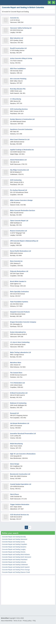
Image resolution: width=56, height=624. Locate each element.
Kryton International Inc (18, 332)
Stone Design (14, 464)
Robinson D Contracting (18, 403)
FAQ (34, 620)
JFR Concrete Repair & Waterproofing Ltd (24, 241)
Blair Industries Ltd (16, 38)
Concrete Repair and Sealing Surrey (13, 542)
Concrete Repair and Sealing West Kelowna (16, 554)
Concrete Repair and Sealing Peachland (14, 559)
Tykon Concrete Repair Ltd (19, 220)
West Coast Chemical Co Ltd (19, 139)
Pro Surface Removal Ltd (18, 190)
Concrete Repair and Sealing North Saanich (16, 567)
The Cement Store (16, 372)
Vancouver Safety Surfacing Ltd (20, 28)
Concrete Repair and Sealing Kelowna (14, 562)
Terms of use (17, 620)
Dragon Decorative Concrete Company (23, 322)
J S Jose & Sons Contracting (19, 342)
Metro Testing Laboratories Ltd (20, 352)
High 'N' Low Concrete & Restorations (23, 454)
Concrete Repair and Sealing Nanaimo (14, 547)
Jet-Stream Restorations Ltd (19, 423)
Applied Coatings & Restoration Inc (22, 149)
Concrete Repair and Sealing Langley (14, 549)
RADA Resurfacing (16, 443)
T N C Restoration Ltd (17, 383)
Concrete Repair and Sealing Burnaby (14, 537)
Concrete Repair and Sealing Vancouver (14, 539)
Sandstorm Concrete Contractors (21, 129)
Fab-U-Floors (14, 494)
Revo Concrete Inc (16, 261)
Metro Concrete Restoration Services (22, 210)
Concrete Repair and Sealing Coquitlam (14, 544)
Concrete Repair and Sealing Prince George (16, 569)
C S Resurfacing (15, 99)
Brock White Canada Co (18, 281)
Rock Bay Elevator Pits (18, 89)
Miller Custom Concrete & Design (21, 200)
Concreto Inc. (14, 18)
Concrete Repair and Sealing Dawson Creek (16, 572)
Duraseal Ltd (14, 413)
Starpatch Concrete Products (20, 312)
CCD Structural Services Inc (19, 514)
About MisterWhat (6, 620)
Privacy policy (27, 620)
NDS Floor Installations (18, 68)
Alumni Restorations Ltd (18, 160)
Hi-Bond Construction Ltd (18, 393)
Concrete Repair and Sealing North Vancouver (16, 557)
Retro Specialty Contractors (19, 291)
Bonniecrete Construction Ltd (20, 474)
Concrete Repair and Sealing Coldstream (15, 564)
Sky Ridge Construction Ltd (19, 170)
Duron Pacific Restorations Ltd (20, 251)
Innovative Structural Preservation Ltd (23, 433)
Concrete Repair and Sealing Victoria (13, 552)
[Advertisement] (28, 590)
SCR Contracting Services (19, 109)
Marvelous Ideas (15, 362)
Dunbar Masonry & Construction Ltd (22, 119)
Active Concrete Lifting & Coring (21, 58)
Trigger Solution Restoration (19, 504)
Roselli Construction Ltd (18, 48)
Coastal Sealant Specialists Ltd (20, 484)
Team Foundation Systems (19, 302)
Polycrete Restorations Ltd (19, 271)
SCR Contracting (15, 180)
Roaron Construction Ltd (18, 231)
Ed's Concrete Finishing (18, 78)
